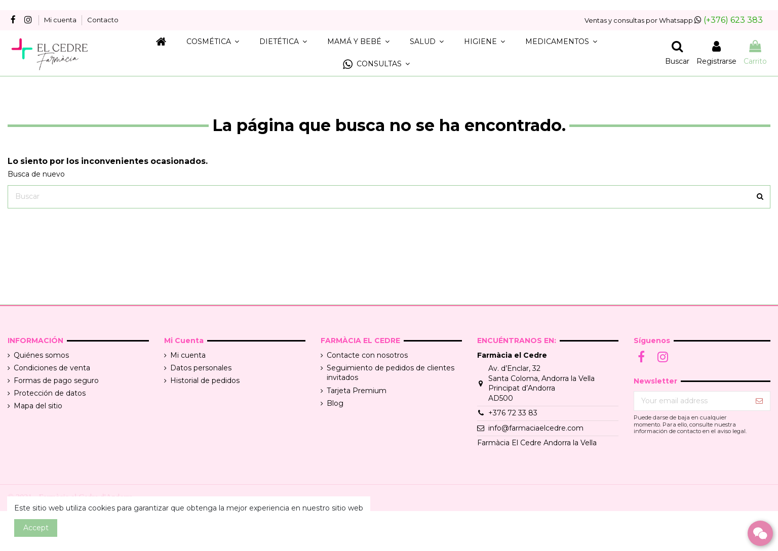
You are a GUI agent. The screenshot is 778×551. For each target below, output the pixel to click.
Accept (36, 527)
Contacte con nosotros (367, 355)
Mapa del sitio (38, 405)
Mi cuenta (61, 20)
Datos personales (200, 367)
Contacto (103, 20)
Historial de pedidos (205, 380)
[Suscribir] (759, 401)
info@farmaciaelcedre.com (536, 428)
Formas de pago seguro (56, 380)
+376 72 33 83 (512, 412)
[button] (376, 64)
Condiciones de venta (52, 367)
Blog (335, 403)
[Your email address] (691, 401)
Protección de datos (50, 393)
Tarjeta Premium (356, 390)
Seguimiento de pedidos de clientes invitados (390, 373)
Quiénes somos (41, 355)
